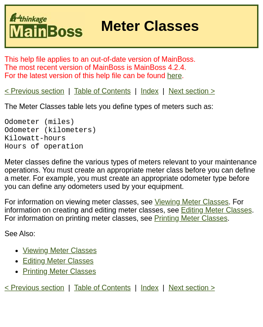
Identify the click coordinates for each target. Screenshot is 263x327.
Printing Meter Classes (191, 225)
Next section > (191, 91)
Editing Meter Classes (216, 217)
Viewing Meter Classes (191, 209)
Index (149, 91)
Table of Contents (102, 91)
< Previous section (34, 91)
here (174, 75)
